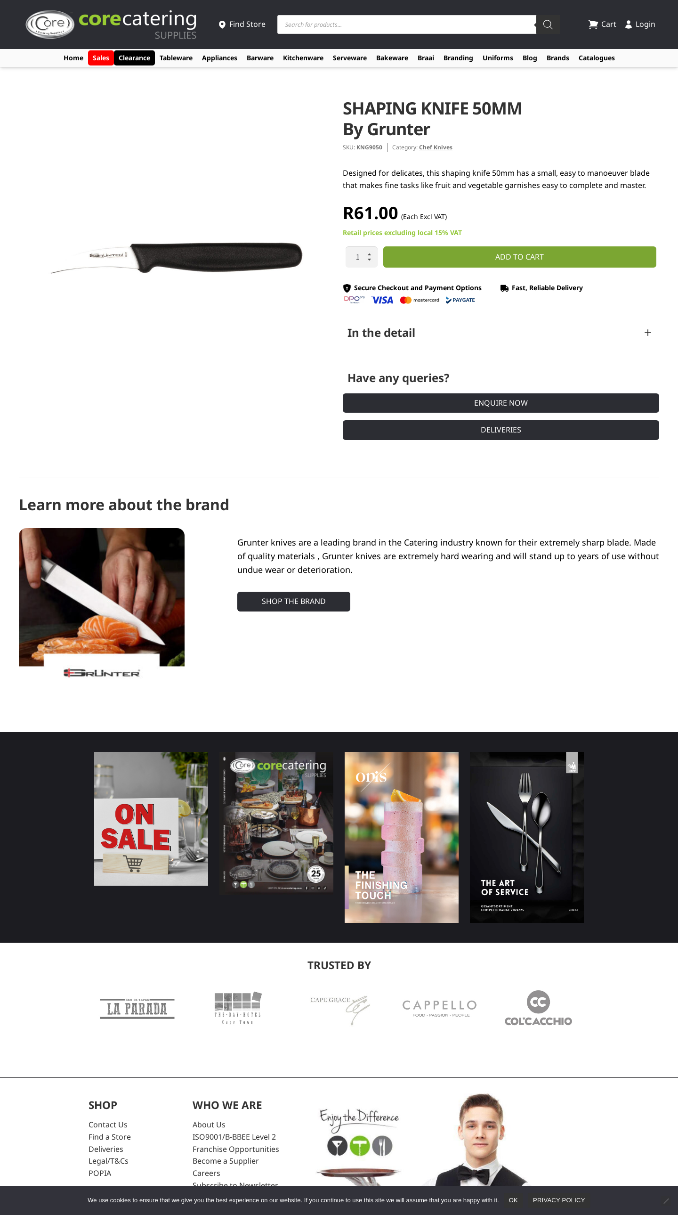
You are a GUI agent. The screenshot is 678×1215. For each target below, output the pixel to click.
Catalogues (597, 57)
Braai (426, 57)
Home (73, 57)
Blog (530, 57)
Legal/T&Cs (109, 1161)
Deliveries (501, 429)
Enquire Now (501, 403)
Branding (458, 57)
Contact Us (108, 1124)
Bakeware (392, 57)
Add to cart (519, 257)
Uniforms (498, 57)
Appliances (219, 57)
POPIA (100, 1173)
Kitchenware (303, 57)
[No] (666, 1201)
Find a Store (110, 1137)
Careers (206, 1173)
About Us (209, 1124)
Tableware (176, 57)
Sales (101, 57)
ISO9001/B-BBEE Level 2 (234, 1137)
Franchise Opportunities (236, 1149)
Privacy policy (559, 1200)
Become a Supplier (226, 1161)
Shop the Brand (294, 601)
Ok (513, 1200)
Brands (558, 57)
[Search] (548, 24)
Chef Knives (435, 147)
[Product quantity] (362, 257)
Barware (260, 57)
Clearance (134, 57)
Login (639, 24)
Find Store (242, 24)
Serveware (350, 57)
